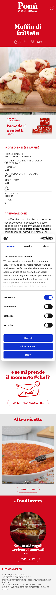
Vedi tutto (28, 489)
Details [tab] (28, 246)
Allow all (28, 338)
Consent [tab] (10, 246)
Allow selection (28, 346)
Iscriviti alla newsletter (28, 402)
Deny (28, 355)
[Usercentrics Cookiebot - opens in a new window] (40, 238)
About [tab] (46, 246)
